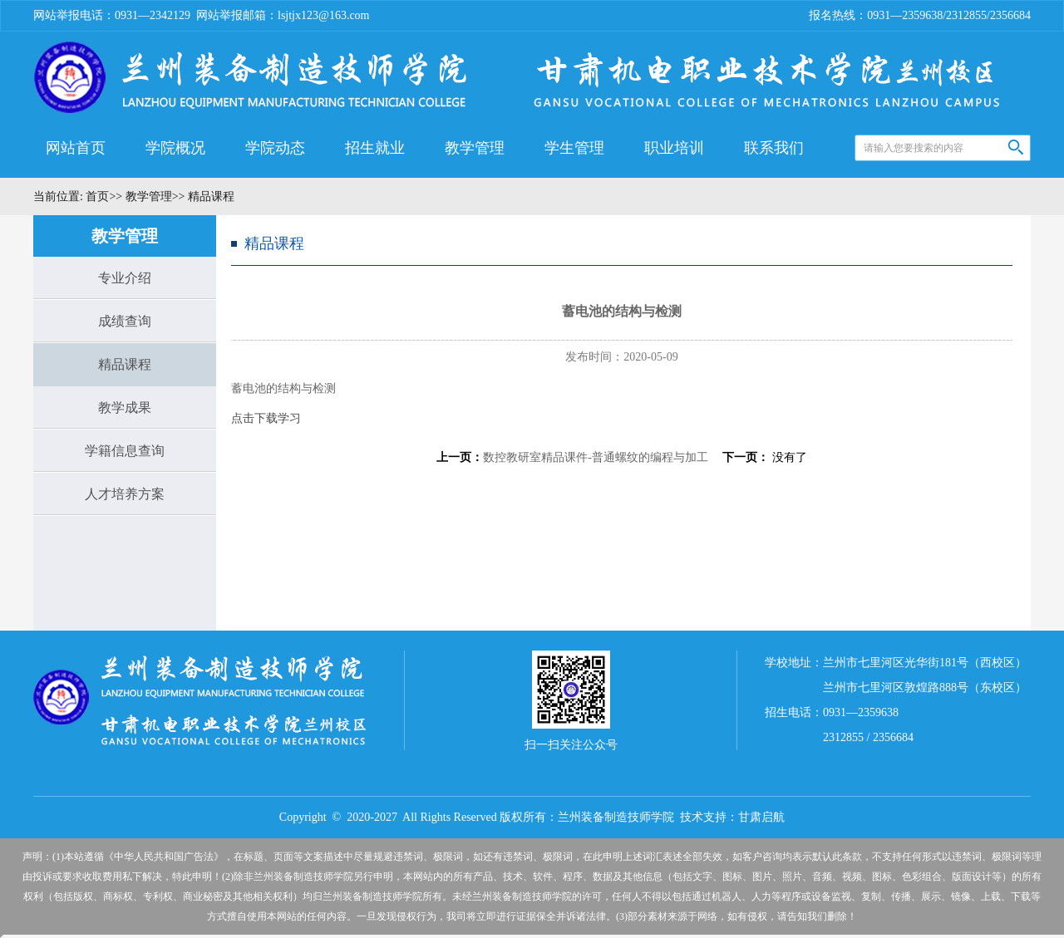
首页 (96, 196)
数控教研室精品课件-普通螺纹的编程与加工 (595, 457)
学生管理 (574, 148)
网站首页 (76, 148)
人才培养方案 (125, 494)
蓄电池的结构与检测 (283, 388)
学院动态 (275, 148)
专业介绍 (124, 278)
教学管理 (475, 148)
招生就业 (375, 148)
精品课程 (124, 364)
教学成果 (124, 407)
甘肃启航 (761, 817)
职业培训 (674, 148)
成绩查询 (124, 321)
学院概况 (175, 148)
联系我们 (774, 148)
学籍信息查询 (125, 451)
